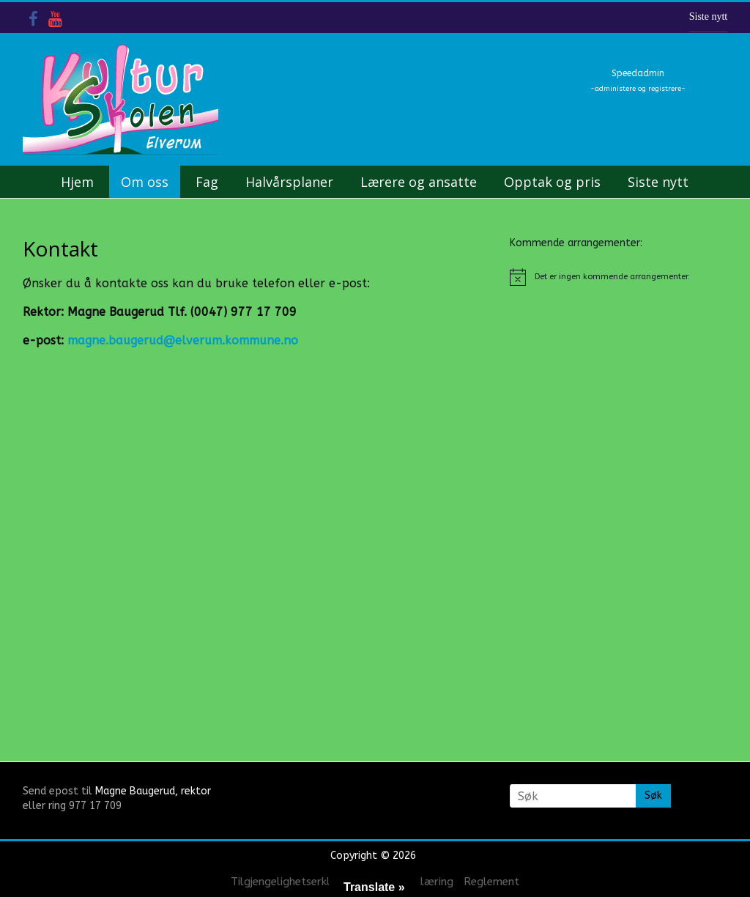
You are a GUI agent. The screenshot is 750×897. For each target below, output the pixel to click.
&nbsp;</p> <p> (187, 525)
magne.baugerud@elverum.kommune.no (182, 340)
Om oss (144, 182)
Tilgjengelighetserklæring (295, 881)
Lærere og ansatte (418, 182)
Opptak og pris (552, 182)
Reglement (491, 881)
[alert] (619, 277)
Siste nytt (708, 16)
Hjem (77, 182)
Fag (207, 182)
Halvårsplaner (289, 182)
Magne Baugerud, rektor (153, 791)
